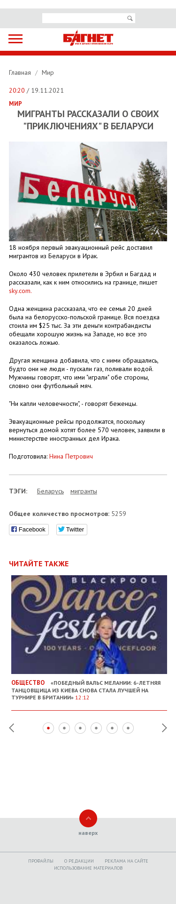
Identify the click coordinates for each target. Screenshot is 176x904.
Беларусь (50, 491)
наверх (88, 832)
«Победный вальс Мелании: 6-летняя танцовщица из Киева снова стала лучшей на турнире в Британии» (89, 686)
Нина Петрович (71, 456)
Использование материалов (88, 868)
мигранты (83, 491)
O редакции (79, 861)
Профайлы (41, 861)
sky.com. (20, 290)
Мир (48, 72)
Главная (21, 72)
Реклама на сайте (126, 861)
